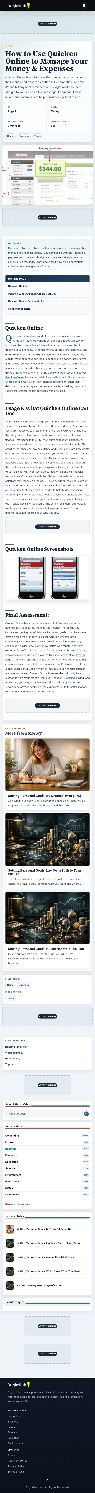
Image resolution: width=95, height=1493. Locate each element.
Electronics (47, 1181)
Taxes (37, 136)
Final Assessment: (19, 308)
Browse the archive (17, 1204)
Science (47, 1168)
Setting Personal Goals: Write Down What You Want (48, 1271)
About (11, 1455)
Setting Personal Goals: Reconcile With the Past (46, 949)
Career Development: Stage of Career (40, 1285)
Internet (47, 1142)
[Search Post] (86, 1113)
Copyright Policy (17, 1460)
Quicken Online (17, 286)
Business (24, 136)
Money (9, 46)
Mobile (47, 1188)
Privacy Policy (16, 1466)
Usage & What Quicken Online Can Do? (32, 293)
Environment (47, 1175)
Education (47, 1161)
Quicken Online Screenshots (26, 301)
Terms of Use (16, 1471)
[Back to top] (47, 1479)
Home (10, 136)
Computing (47, 1135)
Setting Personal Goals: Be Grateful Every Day (45, 796)
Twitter (80, 655)
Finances (47, 1155)
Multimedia (47, 1194)
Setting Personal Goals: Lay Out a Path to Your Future (45, 872)
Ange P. (12, 111)
